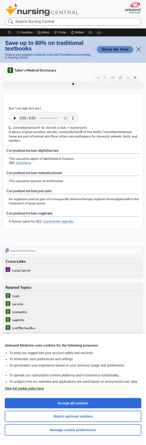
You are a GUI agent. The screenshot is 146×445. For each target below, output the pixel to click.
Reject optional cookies (73, 416)
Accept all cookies (73, 403)
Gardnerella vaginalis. (58, 221)
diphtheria (23, 163)
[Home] (9, 32)
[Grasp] (90, 32)
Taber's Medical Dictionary (31, 70)
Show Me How (115, 49)
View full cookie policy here (24, 388)
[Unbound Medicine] (131, 7)
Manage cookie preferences (73, 430)
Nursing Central (42, 9)
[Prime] (60, 32)
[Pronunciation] (44, 118)
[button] (99, 32)
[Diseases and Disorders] (73, 270)
